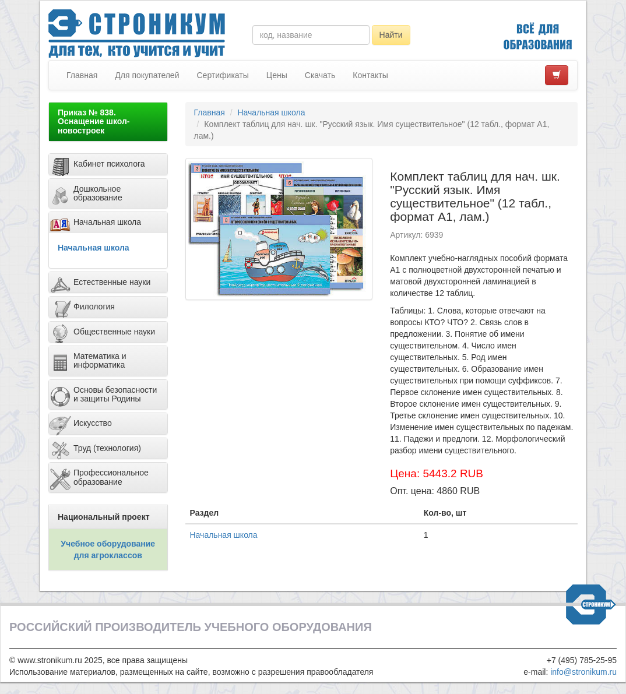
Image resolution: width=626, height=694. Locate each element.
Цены (276, 75)
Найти (391, 35)
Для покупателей (147, 75)
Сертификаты (222, 75)
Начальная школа (93, 247)
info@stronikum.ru (583, 672)
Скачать (320, 75)
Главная (81, 75)
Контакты (370, 75)
